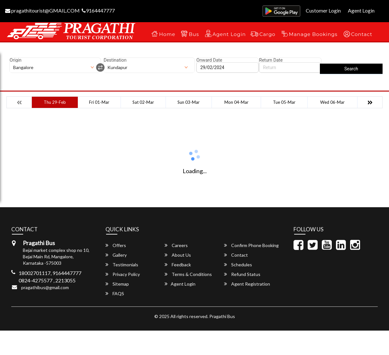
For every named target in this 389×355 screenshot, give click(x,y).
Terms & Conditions (188, 274)
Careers (176, 245)
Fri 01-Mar (99, 102)
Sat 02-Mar (143, 102)
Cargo (267, 34)
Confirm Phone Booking (251, 245)
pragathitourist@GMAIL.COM (42, 10)
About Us (178, 255)
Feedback (178, 264)
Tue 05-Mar (284, 102)
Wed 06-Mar (332, 102)
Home (167, 34)
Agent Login (361, 10)
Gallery (116, 255)
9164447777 (98, 10)
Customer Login (323, 10)
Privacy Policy (122, 274)
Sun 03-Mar (188, 102)
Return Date (271, 60)
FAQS (114, 293)
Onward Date (209, 60)
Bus (194, 34)
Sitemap (117, 284)
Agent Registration (247, 284)
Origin (16, 60)
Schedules (238, 264)
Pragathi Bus (222, 316)
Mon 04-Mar (236, 102)
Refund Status (242, 274)
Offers (115, 245)
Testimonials (121, 264)
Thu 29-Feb (55, 102)
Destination (115, 60)
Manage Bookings (313, 34)
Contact (361, 34)
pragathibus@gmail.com (45, 287)
